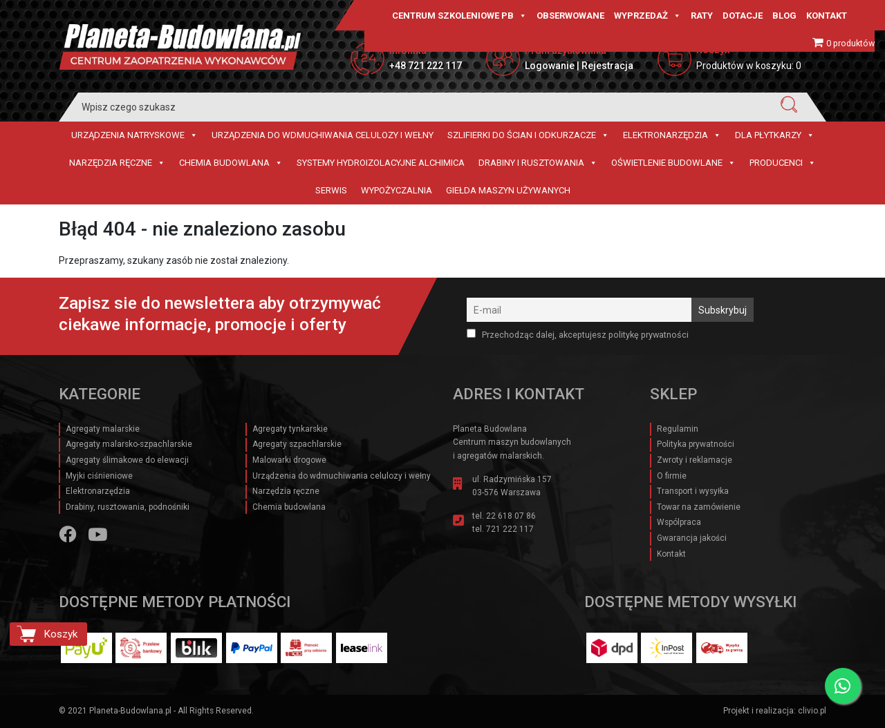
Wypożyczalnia (396, 190)
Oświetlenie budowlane (673, 163)
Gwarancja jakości (692, 538)
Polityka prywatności (695, 444)
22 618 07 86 (511, 516)
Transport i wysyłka (693, 491)
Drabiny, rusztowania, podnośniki (127, 507)
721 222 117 (510, 529)
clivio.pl (812, 711)
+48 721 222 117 (425, 65)
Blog (784, 15)
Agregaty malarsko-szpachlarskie (129, 444)
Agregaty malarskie (103, 429)
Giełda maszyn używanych (508, 190)
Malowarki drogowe (289, 460)
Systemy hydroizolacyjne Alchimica (381, 162)
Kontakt (826, 15)
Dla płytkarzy (774, 135)
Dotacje (743, 15)
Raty (702, 15)
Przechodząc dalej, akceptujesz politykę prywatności (578, 334)
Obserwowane (570, 15)
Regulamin (677, 429)
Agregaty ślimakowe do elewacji (127, 460)
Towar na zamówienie (698, 507)
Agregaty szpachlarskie (297, 444)
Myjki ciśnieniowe (99, 476)
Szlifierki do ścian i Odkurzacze (528, 135)
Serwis (331, 190)
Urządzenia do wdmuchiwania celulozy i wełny (323, 135)
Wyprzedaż (647, 16)
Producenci (782, 163)
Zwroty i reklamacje (694, 460)
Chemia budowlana (231, 163)
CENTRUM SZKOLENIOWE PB (459, 16)
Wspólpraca (679, 522)
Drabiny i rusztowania (537, 163)
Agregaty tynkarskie (290, 429)
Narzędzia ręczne (117, 163)
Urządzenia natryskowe (134, 135)
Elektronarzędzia (672, 135)
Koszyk (60, 634)
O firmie (672, 476)
